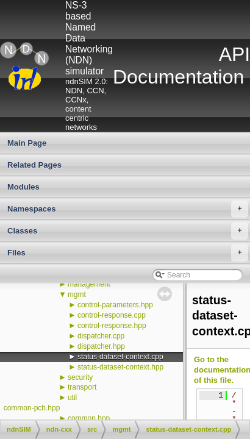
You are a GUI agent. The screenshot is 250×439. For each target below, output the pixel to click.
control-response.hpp (111, 325)
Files (127, 253)
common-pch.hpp (32, 408)
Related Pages (34, 165)
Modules (23, 186)
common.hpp (89, 418)
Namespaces (127, 209)
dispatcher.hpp (101, 346)
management (89, 284)
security (80, 377)
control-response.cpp (111, 315)
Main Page (26, 143)
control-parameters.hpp (115, 305)
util (72, 397)
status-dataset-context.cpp (120, 356)
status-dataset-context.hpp (120, 367)
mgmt (77, 294)
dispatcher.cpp (100, 336)
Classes (127, 231)
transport (82, 387)
